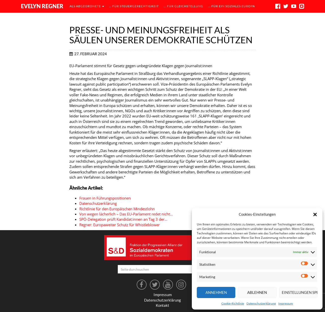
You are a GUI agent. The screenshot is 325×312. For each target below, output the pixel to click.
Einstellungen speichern (300, 292)
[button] (315, 214)
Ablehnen (257, 292)
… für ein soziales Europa (231, 6)
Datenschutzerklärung (261, 303)
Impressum (285, 303)
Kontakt (162, 305)
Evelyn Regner (42, 6)
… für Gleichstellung (183, 6)
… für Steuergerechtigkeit (134, 6)
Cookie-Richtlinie (232, 303)
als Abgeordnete (87, 6)
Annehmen (216, 292)
